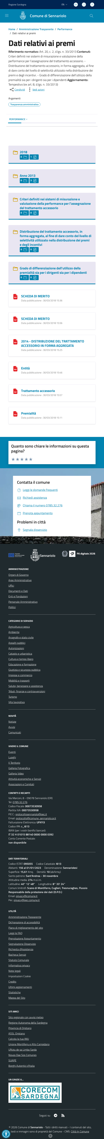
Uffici (11, 586)
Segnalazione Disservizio (22, 944)
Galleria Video (16, 773)
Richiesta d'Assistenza (20, 949)
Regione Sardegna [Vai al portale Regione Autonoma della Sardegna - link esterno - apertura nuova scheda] (17, 4)
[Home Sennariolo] (41, 16)
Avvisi (11, 727)
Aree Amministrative (20, 580)
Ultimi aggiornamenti (20, 987)
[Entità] (15, 368)
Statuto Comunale (18, 960)
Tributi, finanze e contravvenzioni (26, 691)
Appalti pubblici (16, 643)
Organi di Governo (18, 575)
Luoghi (12, 757)
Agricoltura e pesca (19, 627)
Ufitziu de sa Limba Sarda (22, 1050)
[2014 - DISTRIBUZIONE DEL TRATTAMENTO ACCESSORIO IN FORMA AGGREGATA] (15, 341)
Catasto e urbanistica (20, 654)
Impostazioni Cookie (19, 976)
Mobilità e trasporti (19, 681)
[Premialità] (15, 413)
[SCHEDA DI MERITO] (15, 296)
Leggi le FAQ (15, 933)
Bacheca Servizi (17, 955)
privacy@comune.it (26, 896)
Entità (25, 368)
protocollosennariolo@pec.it (31, 814)
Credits (12, 982)
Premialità (28, 413)
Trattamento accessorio (38, 390)
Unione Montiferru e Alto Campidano (28, 1044)
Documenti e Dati (18, 591)
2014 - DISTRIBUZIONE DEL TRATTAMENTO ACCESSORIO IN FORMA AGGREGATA (52, 343)
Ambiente (13, 632)
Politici (12, 607)
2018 (23, 152)
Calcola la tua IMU (18, 1039)
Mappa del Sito (16, 998)
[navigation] (7, 15)
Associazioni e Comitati (21, 784)
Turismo (12, 697)
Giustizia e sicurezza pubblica (24, 670)
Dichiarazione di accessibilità (24, 922)
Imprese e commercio (20, 675)
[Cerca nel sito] (91, 16)
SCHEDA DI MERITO (35, 296)
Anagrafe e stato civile (21, 637)
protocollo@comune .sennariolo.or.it (36, 818)
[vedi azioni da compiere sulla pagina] (35, 89)
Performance (64, 29)
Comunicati (14, 732)
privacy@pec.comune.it (27, 900)
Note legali (14, 971)
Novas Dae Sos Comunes (22, 1055)
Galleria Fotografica (19, 768)
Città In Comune (80, 1131)
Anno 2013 (27, 175)
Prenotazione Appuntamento (24, 938)
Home (11, 29)
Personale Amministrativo (22, 602)
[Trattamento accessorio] (15, 391)
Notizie (12, 722)
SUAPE (12, 1060)
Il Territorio (14, 763)
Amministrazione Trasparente (36, 29)
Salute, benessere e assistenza (25, 686)
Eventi (12, 752)
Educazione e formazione (22, 664)
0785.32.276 (20, 802)
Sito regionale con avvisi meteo (25, 1017)
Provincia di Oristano (19, 1028)
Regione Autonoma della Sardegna (27, 1023)
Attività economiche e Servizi (24, 779)
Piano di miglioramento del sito (25, 928)
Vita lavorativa (16, 702)
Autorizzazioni (16, 648)
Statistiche (14, 992)
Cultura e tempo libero (20, 659)
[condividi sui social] (17, 89)
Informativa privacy (19, 965)
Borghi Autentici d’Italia (21, 1066)
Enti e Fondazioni (18, 596)
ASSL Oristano (16, 1033)
